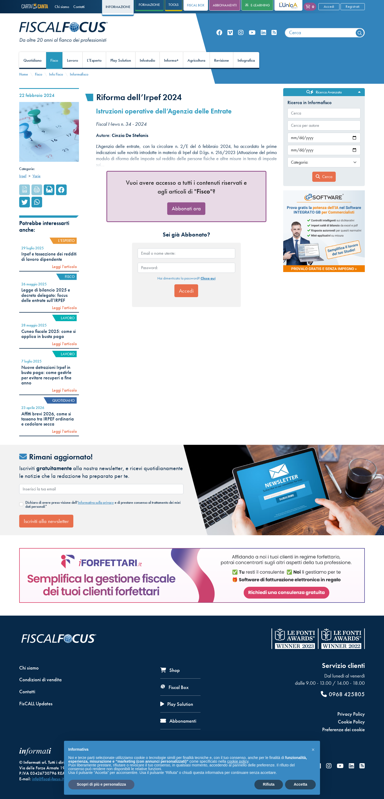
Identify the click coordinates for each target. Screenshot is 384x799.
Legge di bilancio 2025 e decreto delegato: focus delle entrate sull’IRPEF (45, 295)
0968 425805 (343, 694)
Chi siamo (62, 6)
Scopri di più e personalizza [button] (101, 784)
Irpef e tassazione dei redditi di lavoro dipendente (49, 256)
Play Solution (120, 60)
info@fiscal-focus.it (48, 779)
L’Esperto (94, 60)
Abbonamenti (225, 5)
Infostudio (147, 60)
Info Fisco (56, 74)
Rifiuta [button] (269, 784)
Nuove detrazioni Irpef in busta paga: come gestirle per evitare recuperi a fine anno (46, 375)
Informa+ (171, 60)
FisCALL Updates (36, 703)
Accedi (329, 6)
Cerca (324, 176)
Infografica (246, 60)
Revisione (221, 60)
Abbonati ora (186, 208)
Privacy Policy (351, 714)
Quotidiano (32, 60)
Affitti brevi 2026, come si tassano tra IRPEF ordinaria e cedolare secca (47, 419)
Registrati (352, 6)
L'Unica (284, 5)
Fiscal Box (195, 5)
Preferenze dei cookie (343, 729)
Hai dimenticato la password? (186, 278)
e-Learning (257, 5)
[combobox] (325, 32)
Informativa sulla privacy (96, 502)
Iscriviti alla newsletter (46, 521)
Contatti (79, 6)
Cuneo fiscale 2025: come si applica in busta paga (48, 333)
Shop (170, 670)
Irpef (22, 176)
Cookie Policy (351, 721)
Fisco (54, 60)
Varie (37, 176)
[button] (313, 749)
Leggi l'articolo (64, 267)
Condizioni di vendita (40, 679)
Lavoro (72, 60)
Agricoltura (196, 60)
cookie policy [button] (237, 761)
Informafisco (79, 74)
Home (23, 74)
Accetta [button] (300, 784)
